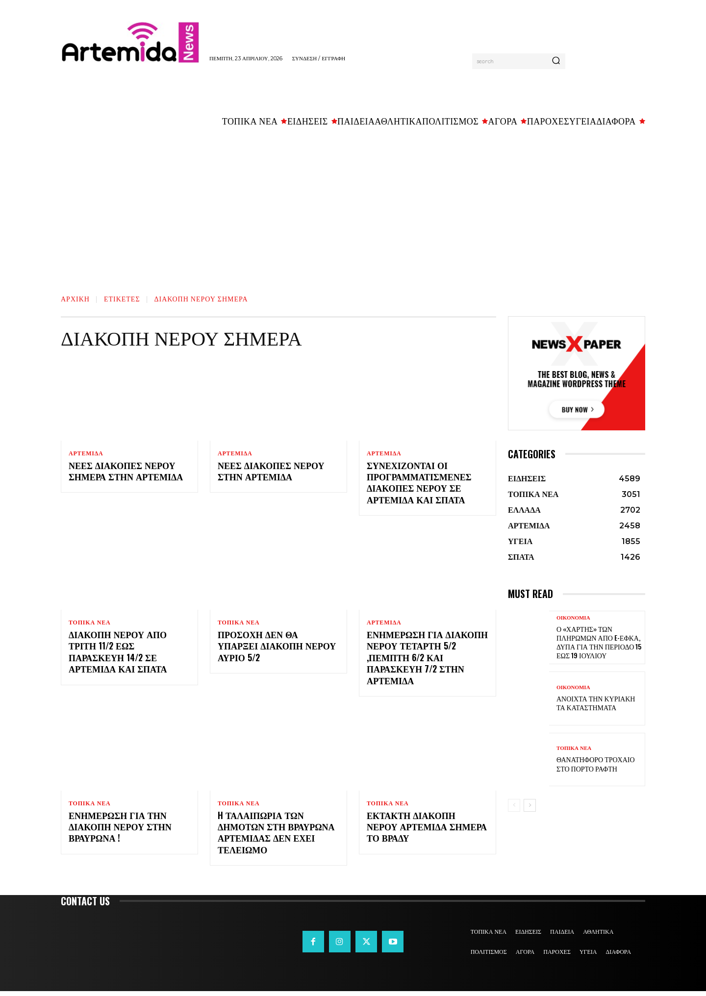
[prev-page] (514, 805)
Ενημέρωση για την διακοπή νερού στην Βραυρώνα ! (120, 831)
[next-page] (530, 805)
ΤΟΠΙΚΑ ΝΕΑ (89, 624)
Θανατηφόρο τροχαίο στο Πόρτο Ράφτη (595, 763)
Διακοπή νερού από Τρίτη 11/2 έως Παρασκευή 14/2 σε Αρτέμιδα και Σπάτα (118, 654)
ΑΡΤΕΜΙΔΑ (86, 453)
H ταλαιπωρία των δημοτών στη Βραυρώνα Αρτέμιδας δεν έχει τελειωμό (276, 836)
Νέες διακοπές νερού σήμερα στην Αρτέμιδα (126, 472)
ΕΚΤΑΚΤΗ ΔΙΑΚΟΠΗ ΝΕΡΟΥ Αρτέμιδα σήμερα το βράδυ (427, 831)
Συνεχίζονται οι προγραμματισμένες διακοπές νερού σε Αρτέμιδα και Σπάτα (419, 483)
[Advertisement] (353, 206)
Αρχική (75, 298)
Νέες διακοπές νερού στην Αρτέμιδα (271, 472)
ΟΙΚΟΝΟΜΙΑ (573, 618)
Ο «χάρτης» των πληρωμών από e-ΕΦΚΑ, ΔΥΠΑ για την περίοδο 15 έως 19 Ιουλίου (598, 642)
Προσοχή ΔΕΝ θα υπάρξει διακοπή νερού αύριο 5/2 (277, 649)
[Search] (556, 61)
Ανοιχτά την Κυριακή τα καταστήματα (595, 702)
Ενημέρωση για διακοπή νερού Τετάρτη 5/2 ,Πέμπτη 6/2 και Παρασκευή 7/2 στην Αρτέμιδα (427, 660)
